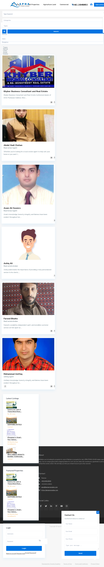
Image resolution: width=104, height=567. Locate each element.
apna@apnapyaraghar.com (49, 487)
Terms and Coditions (81, 564)
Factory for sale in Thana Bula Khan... (14, 411)
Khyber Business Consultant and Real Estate (26, 91)
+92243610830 (46, 481)
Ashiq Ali (8, 263)
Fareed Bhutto (11, 318)
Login (24, 548)
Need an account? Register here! (15, 554)
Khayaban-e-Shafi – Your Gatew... (15, 438)
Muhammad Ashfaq (13, 374)
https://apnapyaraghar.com (49, 490)
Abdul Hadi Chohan (13, 145)
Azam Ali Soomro (12, 208)
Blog (74, 5)
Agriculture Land (49, 5)
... (26, 98)
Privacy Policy (95, 564)
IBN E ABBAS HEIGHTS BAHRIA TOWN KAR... (16, 456)
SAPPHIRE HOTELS (15, 424)
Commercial (64, 5)
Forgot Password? (30, 553)
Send (80, 553)
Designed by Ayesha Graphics (51, 564)
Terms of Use (67, 564)
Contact (83, 5)
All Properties (34, 5)
